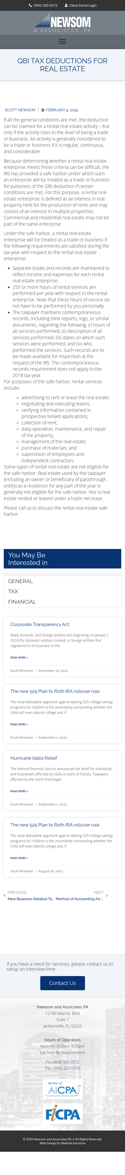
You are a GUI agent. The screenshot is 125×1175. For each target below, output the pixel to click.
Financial (22, 602)
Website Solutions (73, 1143)
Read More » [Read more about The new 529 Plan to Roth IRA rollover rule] (19, 724)
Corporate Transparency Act (39, 624)
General (20, 581)
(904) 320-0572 (66, 1062)
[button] (62, 41)
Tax (13, 591)
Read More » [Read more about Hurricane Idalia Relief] (19, 791)
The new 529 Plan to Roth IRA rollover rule (55, 691)
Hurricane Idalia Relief (33, 758)
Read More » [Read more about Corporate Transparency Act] (19, 657)
